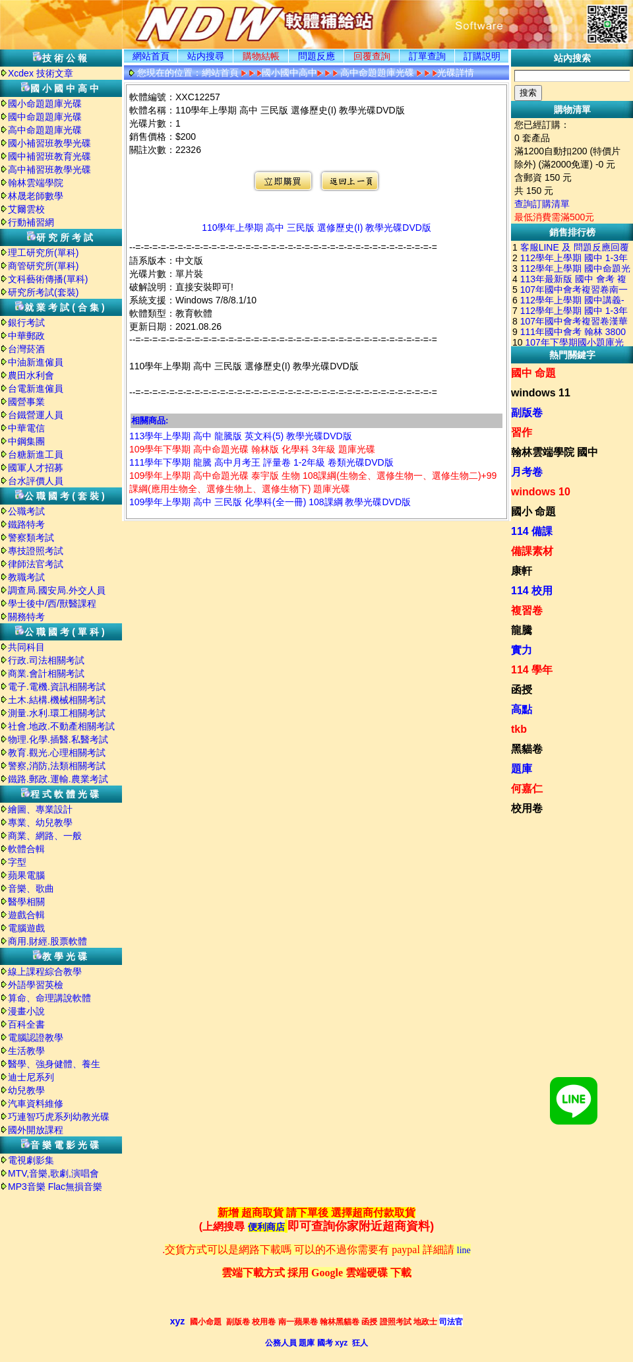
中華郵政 (26, 335)
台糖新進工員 (35, 454)
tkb (519, 729)
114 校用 (532, 590)
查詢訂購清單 (542, 204)
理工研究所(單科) (43, 252)
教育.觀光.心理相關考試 (57, 752)
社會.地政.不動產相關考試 (61, 726)
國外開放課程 (35, 1130)
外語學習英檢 (35, 984)
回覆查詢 (371, 56)
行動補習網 (31, 222)
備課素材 (532, 551)
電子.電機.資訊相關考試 (57, 686)
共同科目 (26, 647)
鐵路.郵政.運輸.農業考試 (58, 779)
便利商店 (266, 1227)
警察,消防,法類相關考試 (57, 765)
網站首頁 (151, 56)
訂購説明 (482, 56)
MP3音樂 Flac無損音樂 (55, 1186)
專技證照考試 (35, 550)
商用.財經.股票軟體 (47, 941)
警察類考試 (31, 537)
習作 (521, 432)
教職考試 (26, 577)
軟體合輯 (26, 849)
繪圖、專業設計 (40, 809)
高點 (521, 709)
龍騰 (521, 630)
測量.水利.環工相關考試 (57, 713)
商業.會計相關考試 (46, 673)
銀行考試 (26, 322)
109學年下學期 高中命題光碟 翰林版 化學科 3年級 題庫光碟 (252, 449)
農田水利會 (31, 375)
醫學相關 (26, 901)
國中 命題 (533, 373)
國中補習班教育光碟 (49, 156)
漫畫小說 (26, 1011)
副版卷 (527, 412)
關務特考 (26, 616)
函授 (521, 689)
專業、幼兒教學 (40, 822)
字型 (17, 862)
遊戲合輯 (26, 915)
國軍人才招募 (35, 467)
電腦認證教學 (35, 1037)
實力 (521, 650)
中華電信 (26, 428)
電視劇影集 (31, 1160)
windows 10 (540, 491)
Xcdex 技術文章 (40, 73)
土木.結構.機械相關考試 (57, 700)
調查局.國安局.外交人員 (57, 590)
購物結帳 (261, 56)
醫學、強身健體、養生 (54, 1064)
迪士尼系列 (31, 1077)
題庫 (521, 768)
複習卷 (527, 610)
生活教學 (26, 1050)
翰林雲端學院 (35, 182)
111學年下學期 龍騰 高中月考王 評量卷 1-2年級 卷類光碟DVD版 (261, 462)
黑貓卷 (527, 749)
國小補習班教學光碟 (49, 143)
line (464, 1250)
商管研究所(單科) (43, 266)
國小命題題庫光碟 (45, 103)
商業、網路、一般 (45, 835)
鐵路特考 (26, 524)
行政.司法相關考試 (46, 660)
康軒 (521, 570)
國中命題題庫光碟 (45, 116)
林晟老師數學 (35, 196)
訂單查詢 (427, 56)
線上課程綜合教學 (45, 971)
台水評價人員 (35, 481)
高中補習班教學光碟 (49, 169)
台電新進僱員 (35, 388)
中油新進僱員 (35, 362)
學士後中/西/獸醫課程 (52, 603)
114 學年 (532, 669)
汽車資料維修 (35, 1103)
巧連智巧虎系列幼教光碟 (58, 1116)
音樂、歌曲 (31, 888)
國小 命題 (533, 511)
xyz (177, 1321)
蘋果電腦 (26, 875)
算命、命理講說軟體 (49, 998)
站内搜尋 (205, 56)
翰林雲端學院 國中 (554, 452)
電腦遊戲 (26, 928)
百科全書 (26, 1024)
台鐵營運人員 (35, 415)
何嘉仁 (527, 788)
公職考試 (26, 511)
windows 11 (540, 392)
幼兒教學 (26, 1090)
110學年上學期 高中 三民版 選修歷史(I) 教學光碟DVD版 (316, 227)
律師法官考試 (35, 564)
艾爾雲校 (26, 209)
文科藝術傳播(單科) (48, 279)
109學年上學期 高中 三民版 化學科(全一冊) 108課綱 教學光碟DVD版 (270, 502)
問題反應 (316, 56)
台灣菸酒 (26, 349)
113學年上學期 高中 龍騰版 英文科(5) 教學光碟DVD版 (240, 436)
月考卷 (527, 472)
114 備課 (532, 531)
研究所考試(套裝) (43, 292)
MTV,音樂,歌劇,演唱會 (53, 1173)
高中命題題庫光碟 (45, 130)
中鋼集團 (26, 441)
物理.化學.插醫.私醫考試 (58, 739)
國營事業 (26, 401)
